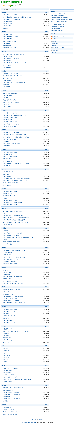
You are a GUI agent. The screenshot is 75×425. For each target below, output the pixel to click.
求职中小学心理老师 (7, 320)
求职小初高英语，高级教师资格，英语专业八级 (14, 63)
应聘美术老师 (55, 50)
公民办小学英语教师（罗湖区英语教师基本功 (61, 40)
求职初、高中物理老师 (8, 78)
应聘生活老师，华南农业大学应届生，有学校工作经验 (16, 331)
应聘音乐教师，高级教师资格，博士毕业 (12, 202)
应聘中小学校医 (6, 355)
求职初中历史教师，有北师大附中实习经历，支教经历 (16, 163)
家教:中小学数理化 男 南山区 (10, 414)
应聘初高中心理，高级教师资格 (10, 311)
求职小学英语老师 (7, 65)
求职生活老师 (6, 333)
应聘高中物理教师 (7, 80)
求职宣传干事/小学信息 (8, 294)
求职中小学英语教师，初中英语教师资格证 (13, 54)
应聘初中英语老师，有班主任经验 (11, 58)
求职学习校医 (6, 359)
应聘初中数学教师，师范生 (9, 41)
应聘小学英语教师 (7, 67)
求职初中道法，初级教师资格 (10, 139)
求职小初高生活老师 (7, 340)
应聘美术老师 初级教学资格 (9, 261)
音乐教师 (5, 198)
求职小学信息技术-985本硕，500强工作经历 (13, 283)
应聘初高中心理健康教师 (9, 322)
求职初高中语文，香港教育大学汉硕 (11, 19)
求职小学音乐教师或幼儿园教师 (10, 200)
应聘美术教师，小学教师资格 (10, 263)
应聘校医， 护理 (7, 350)
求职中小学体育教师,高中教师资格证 (12, 241)
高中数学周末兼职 (7, 45)
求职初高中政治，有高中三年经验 (11, 132)
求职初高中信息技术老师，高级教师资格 (12, 276)
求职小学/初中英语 (7, 56)
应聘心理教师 (6, 313)
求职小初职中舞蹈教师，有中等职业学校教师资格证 (15, 222)
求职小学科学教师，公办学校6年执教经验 (13, 296)
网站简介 (34, 419)
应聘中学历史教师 (7, 158)
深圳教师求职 (14, 9)
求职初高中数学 (6, 43)
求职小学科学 (6, 292)
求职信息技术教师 (7, 272)
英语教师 (54, 41)
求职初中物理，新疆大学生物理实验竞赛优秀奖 (14, 82)
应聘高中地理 (6, 174)
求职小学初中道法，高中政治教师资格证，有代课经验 (16, 134)
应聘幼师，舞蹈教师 (7, 224)
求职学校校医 (6, 348)
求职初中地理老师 (7, 185)
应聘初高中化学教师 (7, 95)
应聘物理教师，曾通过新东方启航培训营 (12, 76)
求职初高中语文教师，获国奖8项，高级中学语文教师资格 (17, 17)
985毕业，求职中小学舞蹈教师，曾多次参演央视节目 (16, 217)
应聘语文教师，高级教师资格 (58, 36)
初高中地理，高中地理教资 (9, 172)
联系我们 (40, 419)
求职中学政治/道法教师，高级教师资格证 (13, 143)
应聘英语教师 (55, 43)
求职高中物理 (6, 84)
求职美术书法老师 (7, 254)
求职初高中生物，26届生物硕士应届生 (12, 113)
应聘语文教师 (6, 28)
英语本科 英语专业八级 (8, 409)
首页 (10, 9)
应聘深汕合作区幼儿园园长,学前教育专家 (13, 387)
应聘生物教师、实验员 (8, 119)
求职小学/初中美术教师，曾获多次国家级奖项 (14, 250)
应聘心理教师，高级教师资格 (10, 309)
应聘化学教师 (6, 97)
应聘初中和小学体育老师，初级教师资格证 (13, 233)
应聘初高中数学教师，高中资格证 (11, 36)
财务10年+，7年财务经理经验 (10, 374)
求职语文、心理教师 (7, 23)
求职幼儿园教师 (6, 396)
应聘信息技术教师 (7, 278)
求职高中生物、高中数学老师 (10, 117)
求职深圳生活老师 (7, 337)
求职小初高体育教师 (7, 244)
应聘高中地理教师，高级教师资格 (11, 183)
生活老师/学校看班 (7, 329)
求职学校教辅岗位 (7, 372)
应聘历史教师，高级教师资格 (10, 152)
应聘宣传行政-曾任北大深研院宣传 (11, 368)
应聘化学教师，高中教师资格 (10, 100)
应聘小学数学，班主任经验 (9, 47)
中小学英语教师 (55, 52)
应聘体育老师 (6, 230)
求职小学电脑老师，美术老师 (10, 281)
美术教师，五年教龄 (7, 252)
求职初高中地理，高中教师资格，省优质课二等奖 (15, 180)
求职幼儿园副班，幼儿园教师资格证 (11, 398)
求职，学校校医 (6, 357)
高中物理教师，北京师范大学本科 (11, 73)
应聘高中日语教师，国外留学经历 (11, 377)
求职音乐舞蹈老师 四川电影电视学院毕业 (13, 215)
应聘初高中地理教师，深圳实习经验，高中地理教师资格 (16, 178)
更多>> (46, 12)
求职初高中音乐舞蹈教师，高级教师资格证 (13, 211)
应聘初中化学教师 (7, 106)
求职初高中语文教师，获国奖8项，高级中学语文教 (62, 19)
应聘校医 (5, 353)
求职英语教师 (55, 49)
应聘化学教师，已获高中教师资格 (11, 102)
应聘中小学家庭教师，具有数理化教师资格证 (14, 303)
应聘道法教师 (6, 141)
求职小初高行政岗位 (7, 370)
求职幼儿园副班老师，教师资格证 (11, 392)
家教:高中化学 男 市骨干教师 (10, 412)
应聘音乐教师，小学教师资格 (10, 191)
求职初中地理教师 (7, 176)
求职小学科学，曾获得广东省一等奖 (11, 289)
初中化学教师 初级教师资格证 (10, 93)
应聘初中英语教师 (7, 60)
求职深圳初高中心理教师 (9, 316)
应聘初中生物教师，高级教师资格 (11, 124)
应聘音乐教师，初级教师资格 (10, 196)
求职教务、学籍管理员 (8, 381)
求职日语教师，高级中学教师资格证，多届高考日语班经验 (17, 379)
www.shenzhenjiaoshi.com (29, 422)
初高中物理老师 (6, 87)
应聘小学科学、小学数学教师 (10, 298)
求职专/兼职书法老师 (8, 407)
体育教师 (5, 239)
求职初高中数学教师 (7, 34)
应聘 (4, 213)
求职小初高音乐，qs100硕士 (10, 193)
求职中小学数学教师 (7, 39)
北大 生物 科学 (55, 38)
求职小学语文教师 (7, 25)
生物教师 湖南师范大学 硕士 (58, 47)
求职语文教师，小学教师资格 (10, 14)
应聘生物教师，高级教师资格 (10, 121)
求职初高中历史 (6, 165)
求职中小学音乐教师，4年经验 (10, 204)
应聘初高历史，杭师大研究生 (10, 156)
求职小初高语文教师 (7, 21)
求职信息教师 (6, 270)
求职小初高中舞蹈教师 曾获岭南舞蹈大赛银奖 (14, 220)
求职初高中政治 (6, 145)
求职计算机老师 (6, 274)
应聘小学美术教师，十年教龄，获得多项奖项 (14, 257)
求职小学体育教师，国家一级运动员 (11, 235)
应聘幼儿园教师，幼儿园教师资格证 (11, 394)
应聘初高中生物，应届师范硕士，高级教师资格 (14, 115)
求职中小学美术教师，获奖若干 (10, 259)
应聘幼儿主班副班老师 (8, 390)
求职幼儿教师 (6, 401)
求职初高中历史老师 (7, 154)
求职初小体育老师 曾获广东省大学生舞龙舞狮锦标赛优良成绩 (18, 237)
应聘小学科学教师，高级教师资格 (11, 300)
